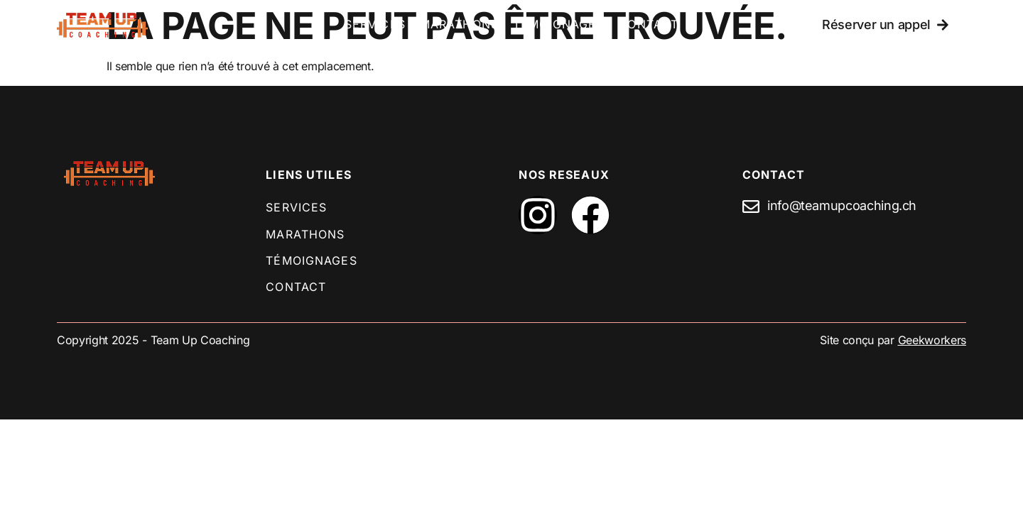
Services (375, 24)
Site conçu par (893, 340)
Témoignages (558, 24)
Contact (648, 24)
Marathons (459, 24)
